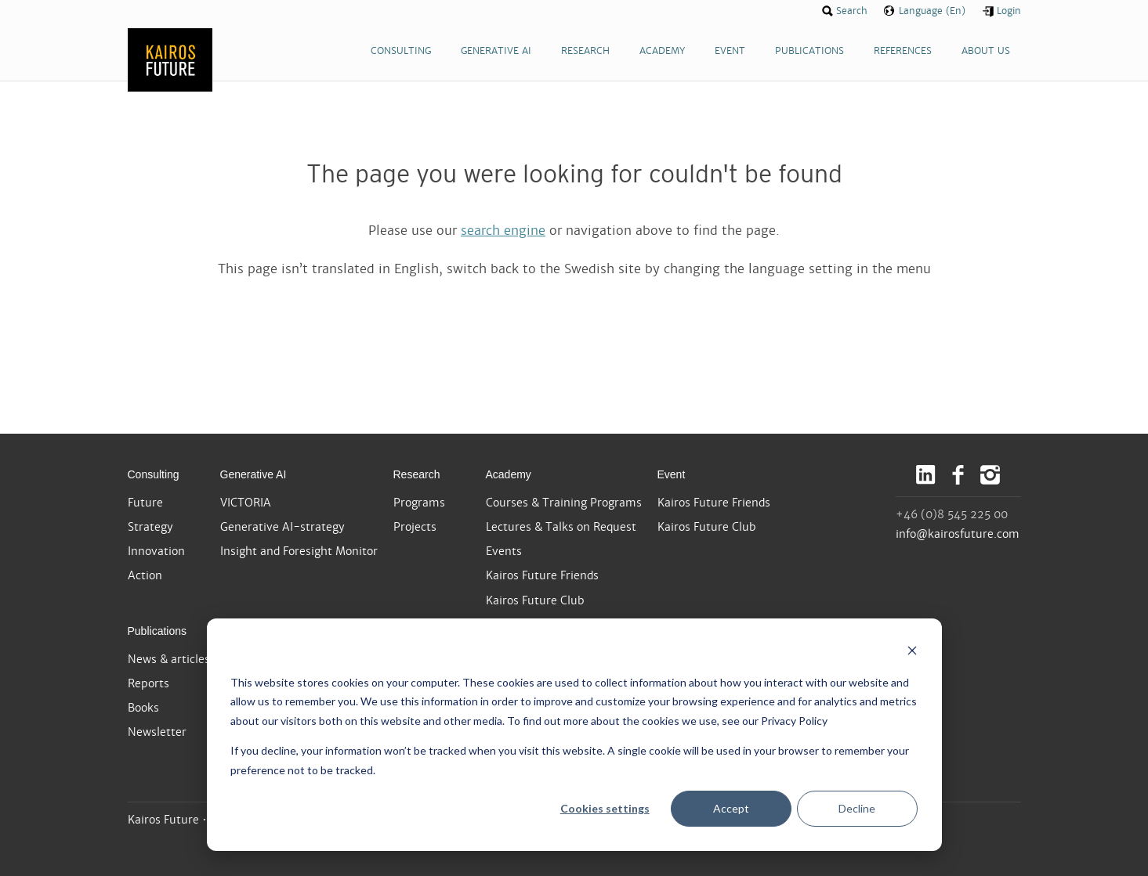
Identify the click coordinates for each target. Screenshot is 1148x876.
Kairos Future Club (535, 600)
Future (145, 503)
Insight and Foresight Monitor (299, 551)
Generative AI (253, 474)
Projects (414, 527)
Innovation (156, 551)
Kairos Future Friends (542, 575)
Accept (731, 808)
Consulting (153, 474)
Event (671, 474)
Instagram (990, 475)
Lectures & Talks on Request (561, 527)
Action (145, 575)
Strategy (150, 527)
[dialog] (574, 734)
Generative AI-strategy (282, 527)
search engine (503, 230)
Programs (419, 503)
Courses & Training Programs (564, 503)
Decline (856, 808)
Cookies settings (605, 808)
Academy (508, 474)
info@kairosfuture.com (957, 534)
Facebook (958, 475)
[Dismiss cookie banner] (912, 652)
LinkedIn (926, 475)
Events (504, 551)
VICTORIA (245, 503)
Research (416, 474)
